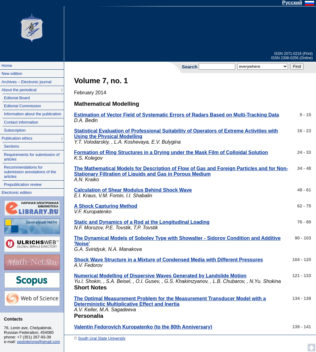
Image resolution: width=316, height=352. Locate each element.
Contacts (13, 319)
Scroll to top (311, 347)
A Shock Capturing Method (105, 206)
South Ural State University (32, 27)
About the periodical (19, 90)
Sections (11, 146)
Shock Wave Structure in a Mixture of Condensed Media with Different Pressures (168, 259)
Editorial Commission (22, 106)
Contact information (21, 122)
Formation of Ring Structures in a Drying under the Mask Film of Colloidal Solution (171, 152)
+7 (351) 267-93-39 (34, 337)
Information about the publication (32, 114)
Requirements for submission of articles (32, 157)
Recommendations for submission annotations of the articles (30, 172)
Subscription (15, 130)
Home (7, 65)
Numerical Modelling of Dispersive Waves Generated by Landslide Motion (160, 275)
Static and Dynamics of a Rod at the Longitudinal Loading (142, 222)
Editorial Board (17, 98)
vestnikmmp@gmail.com (38, 341)
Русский (292, 2)
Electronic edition (16, 192)
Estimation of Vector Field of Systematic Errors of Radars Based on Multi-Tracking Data (176, 114)
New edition (12, 73)
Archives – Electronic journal (26, 82)
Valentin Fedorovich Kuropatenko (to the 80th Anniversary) (143, 326)
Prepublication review (23, 184)
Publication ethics (17, 138)
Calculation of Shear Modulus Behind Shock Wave (133, 190)
